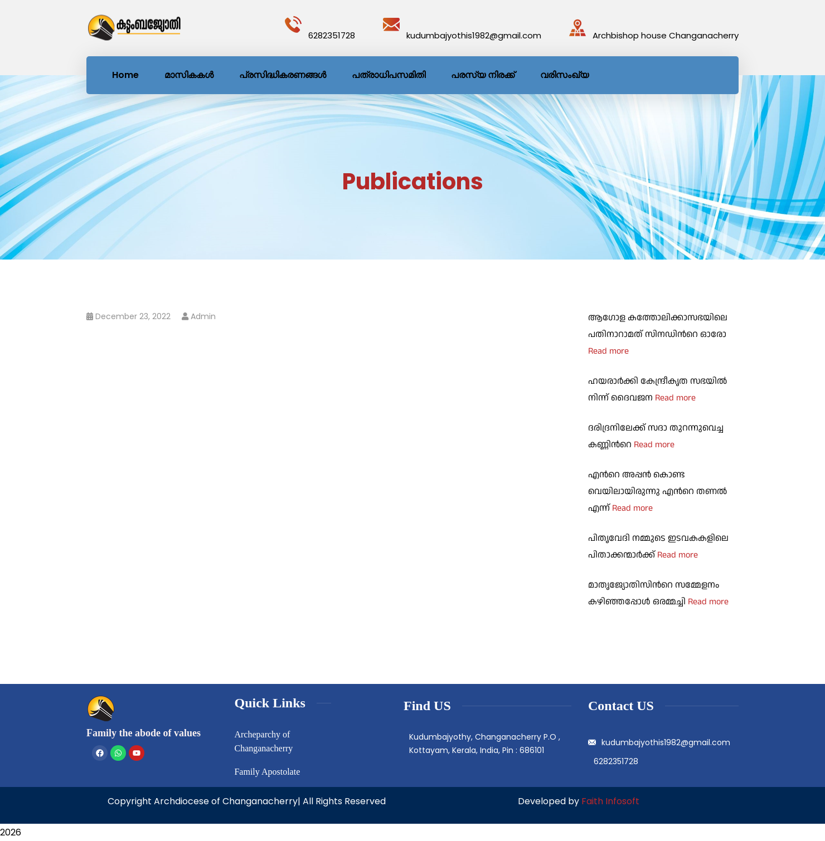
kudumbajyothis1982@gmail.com (473, 35)
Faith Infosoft (610, 801)
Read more (608, 351)
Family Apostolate (267, 771)
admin (203, 316)
